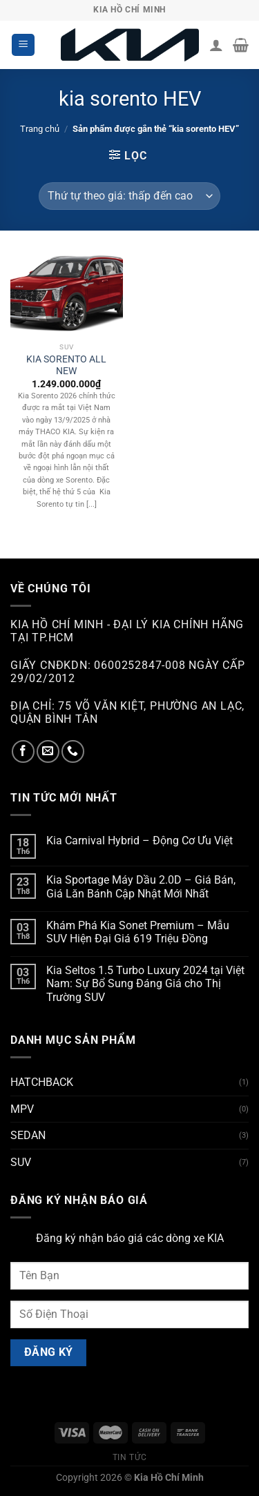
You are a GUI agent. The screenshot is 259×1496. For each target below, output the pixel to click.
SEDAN (28, 1135)
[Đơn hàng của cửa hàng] (129, 196)
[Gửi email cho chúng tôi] (48, 751)
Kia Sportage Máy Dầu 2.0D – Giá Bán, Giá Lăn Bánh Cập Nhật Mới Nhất (141, 886)
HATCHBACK (41, 1082)
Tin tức (129, 1457)
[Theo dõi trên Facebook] (23, 751)
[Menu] (23, 45)
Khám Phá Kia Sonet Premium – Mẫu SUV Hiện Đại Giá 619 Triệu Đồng (137, 932)
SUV (20, 1162)
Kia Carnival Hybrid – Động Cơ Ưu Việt (139, 840)
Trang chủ (39, 129)
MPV (22, 1109)
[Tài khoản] (216, 45)
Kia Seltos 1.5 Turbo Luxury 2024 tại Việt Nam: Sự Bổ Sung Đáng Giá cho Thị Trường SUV (145, 983)
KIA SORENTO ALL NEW (66, 365)
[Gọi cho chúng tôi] (72, 751)
